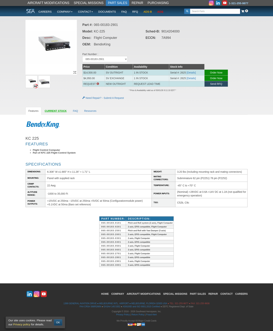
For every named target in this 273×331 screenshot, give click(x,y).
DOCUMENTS (107, 11)
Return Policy (137, 314)
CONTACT (226, 293)
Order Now (216, 72)
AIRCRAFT (144, 293)
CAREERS (45, 11)
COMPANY (117, 293)
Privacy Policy (123, 314)
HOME (105, 293)
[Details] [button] (191, 72)
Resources (90, 110)
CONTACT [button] (85, 11)
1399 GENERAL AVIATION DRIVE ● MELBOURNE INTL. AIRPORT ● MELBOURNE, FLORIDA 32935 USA (115, 303)
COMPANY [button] (64, 11)
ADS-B (148, 11)
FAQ (124, 11)
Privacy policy (21, 324)
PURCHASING (158, 3)
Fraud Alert (151, 314)
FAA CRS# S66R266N (90, 306)
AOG (160, 11)
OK (58, 322)
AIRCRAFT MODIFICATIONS (48, 3)
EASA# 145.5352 (112, 306)
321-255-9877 (181, 303)
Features (33, 110)
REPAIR (137, 3)
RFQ (135, 11)
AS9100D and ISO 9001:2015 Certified (141, 306)
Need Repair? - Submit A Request (103, 97)
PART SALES (117, 3)
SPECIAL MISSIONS (89, 3)
